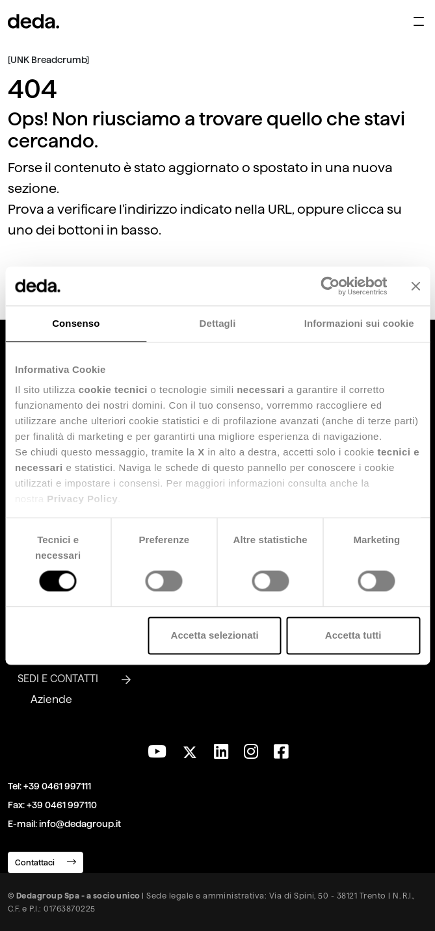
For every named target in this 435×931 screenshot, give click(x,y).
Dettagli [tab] (218, 323)
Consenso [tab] (75, 323)
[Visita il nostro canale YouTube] (157, 752)
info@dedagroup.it (80, 824)
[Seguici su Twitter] (190, 748)
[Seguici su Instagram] (251, 752)
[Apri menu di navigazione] (418, 21)
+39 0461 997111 (57, 786)
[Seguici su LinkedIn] (221, 752)
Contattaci (45, 862)
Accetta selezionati (215, 635)
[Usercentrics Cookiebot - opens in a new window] (330, 286)
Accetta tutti (353, 635)
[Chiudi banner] (415, 285)
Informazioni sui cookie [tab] (359, 323)
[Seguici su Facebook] (281, 752)
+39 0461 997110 (62, 805)
